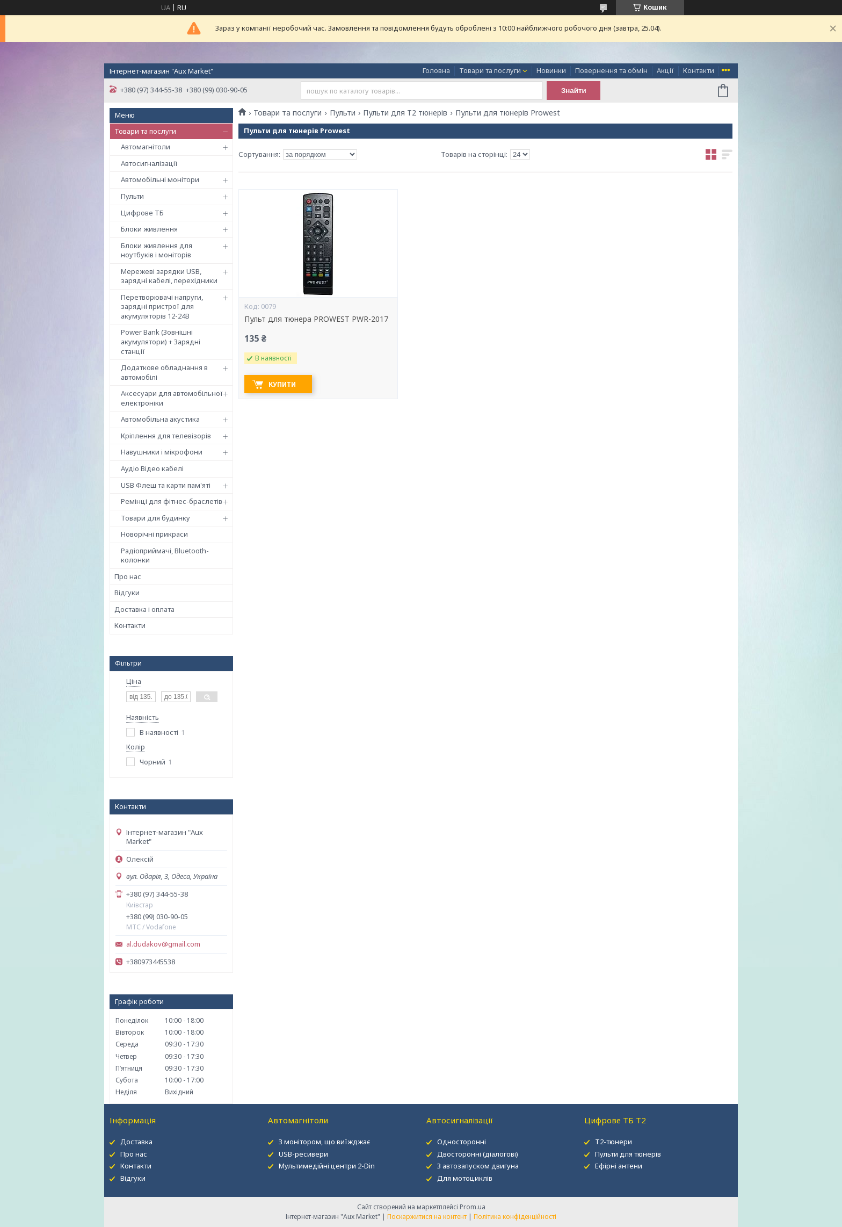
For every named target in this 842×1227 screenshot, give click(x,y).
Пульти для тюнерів (628, 1154)
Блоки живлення (149, 229)
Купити (282, 384)
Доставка (136, 1141)
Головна (436, 70)
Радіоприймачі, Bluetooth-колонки (165, 555)
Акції (665, 70)
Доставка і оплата (144, 609)
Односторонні (461, 1141)
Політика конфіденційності (515, 1216)
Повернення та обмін (611, 70)
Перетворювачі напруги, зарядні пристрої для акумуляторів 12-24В (162, 306)
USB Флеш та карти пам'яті (165, 485)
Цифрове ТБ (142, 213)
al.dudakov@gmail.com (163, 944)
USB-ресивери (303, 1154)
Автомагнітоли (145, 146)
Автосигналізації (149, 163)
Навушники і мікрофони (161, 452)
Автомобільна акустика (160, 419)
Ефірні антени (618, 1166)
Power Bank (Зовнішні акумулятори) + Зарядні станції (160, 341)
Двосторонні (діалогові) (477, 1154)
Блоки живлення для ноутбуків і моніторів (156, 250)
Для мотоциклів (464, 1178)
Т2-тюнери (613, 1141)
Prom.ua (472, 1206)
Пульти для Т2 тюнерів (405, 113)
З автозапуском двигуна (478, 1166)
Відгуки (127, 592)
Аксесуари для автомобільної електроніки (172, 398)
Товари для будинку (155, 518)
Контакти (698, 70)
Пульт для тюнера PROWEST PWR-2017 (316, 319)
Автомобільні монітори (160, 179)
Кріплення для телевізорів (166, 436)
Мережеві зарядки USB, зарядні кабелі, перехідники (169, 276)
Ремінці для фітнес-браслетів (171, 501)
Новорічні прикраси (154, 534)
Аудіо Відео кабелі (152, 468)
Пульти (132, 196)
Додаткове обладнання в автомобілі (164, 372)
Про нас (127, 576)
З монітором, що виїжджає (325, 1141)
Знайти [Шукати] (573, 90)
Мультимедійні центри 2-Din (327, 1166)
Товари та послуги (490, 70)
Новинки (551, 70)
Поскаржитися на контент (427, 1216)
